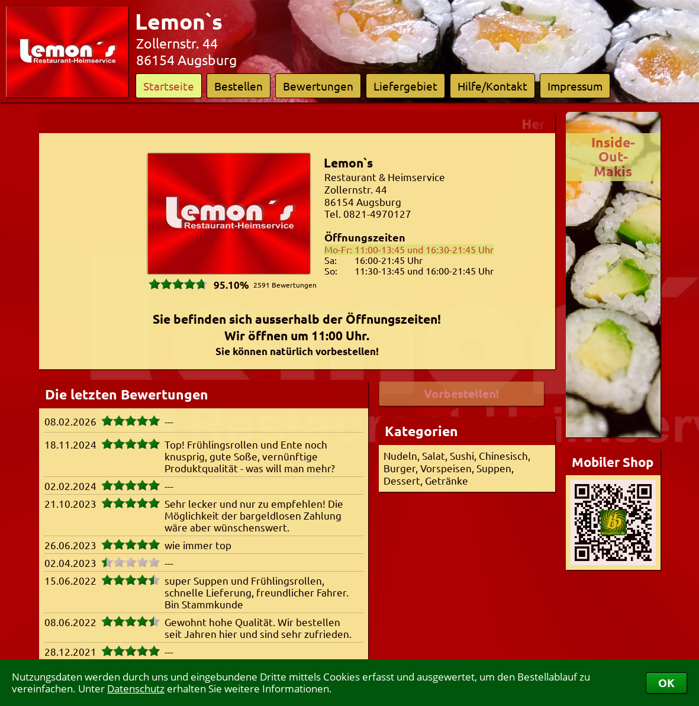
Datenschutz (136, 688)
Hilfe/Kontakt (492, 86)
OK (666, 682)
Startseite (168, 86)
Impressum (575, 86)
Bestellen (238, 86)
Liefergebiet (405, 86)
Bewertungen (318, 86)
